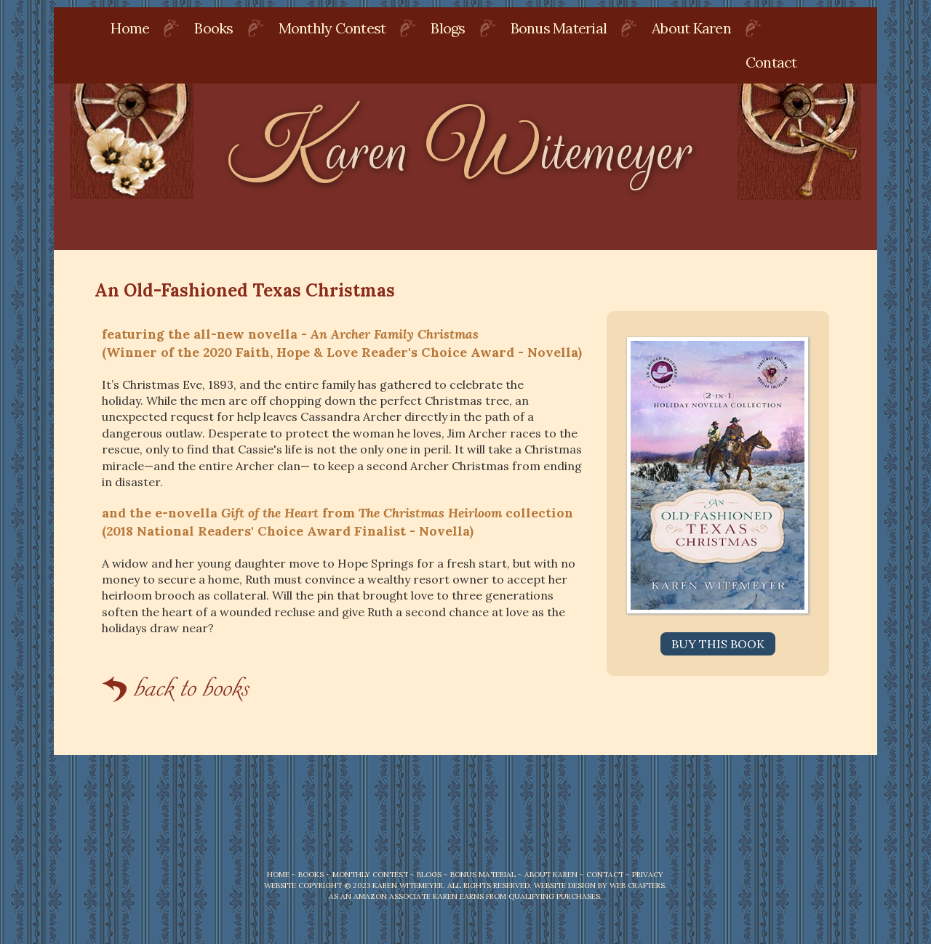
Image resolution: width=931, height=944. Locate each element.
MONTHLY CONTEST (370, 874)
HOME (278, 874)
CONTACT (604, 874)
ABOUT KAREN (551, 874)
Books (213, 28)
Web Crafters (637, 885)
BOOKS (311, 874)
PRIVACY (647, 874)
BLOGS (429, 874)
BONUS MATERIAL (483, 874)
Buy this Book (717, 644)
